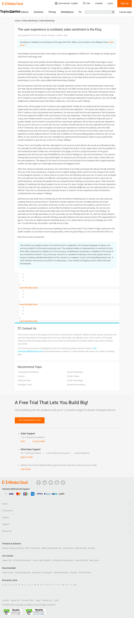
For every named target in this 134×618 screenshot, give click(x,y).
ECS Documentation (22, 560)
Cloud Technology (75, 380)
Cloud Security (24, 380)
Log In (110, 3)
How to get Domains (42, 560)
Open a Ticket (27, 457)
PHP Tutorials (85, 572)
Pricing (52, 12)
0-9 (75, 585)
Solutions (38, 12)
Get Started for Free (30, 420)
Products (23, 12)
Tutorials (73, 572)
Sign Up (125, 3)
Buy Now (33, 288)
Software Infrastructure (63, 560)
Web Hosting (80, 548)
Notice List (47, 600)
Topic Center (7, 572)
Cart (86, 3)
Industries (36, 572)
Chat (23, 441)
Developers (47, 572)
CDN (27, 548)
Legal (38, 600)
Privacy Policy (27, 600)
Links (56, 600)
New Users (94, 560)
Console (98, 3)
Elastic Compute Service (13, 548)
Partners (83, 12)
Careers (5, 600)
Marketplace (67, 12)
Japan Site (7, 560)
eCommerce (68, 548)
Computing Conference (28, 372)
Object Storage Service (51, 548)
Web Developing (61, 572)
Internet (21, 376)
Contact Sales (125, 12)
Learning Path (81, 560)
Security (91, 548)
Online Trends (73, 376)
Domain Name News (76, 384)
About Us (15, 600)
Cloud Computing (75, 372)
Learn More (24, 288)
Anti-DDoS (35, 548)
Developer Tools (25, 384)
